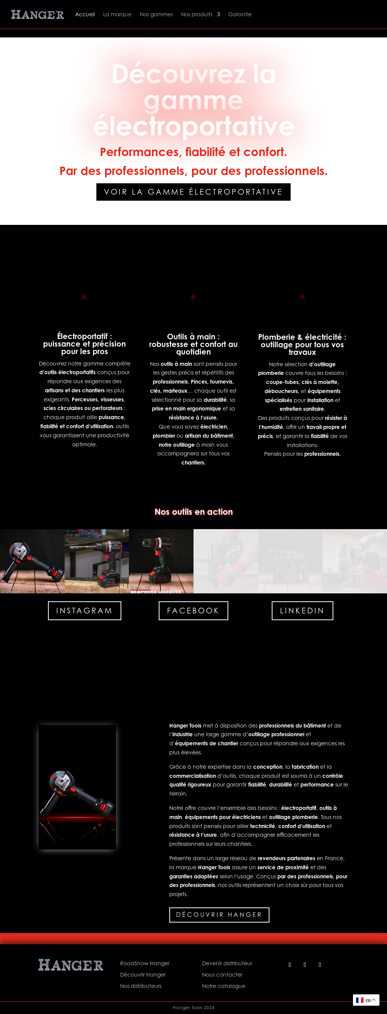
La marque (117, 14)
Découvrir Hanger (219, 914)
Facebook (193, 610)
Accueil (85, 14)
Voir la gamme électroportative (193, 192)
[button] (32, 561)
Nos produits (196, 14)
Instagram (84, 610)
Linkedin (302, 610)
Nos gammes (156, 14)
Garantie (240, 14)
